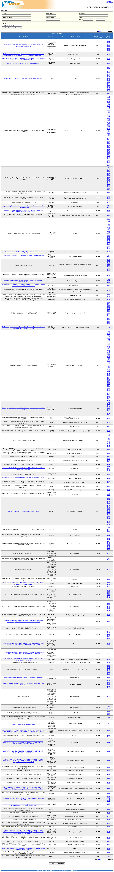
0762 (108, 279)
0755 (108, 229)
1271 (108, 445)
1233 (108, 240)
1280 (108, 75)
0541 (108, 219)
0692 (108, 227)
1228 (108, 72)
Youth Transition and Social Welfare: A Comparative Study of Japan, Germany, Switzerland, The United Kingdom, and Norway (23, 723)
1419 (108, 408)
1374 (108, 281)
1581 (108, 464)
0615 (108, 118)
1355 (108, 153)
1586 (108, 841)
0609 (108, 224)
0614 (108, 116)
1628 (108, 161)
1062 (108, 236)
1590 (108, 490)
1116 (108, 141)
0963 (108, 134)
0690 (108, 706)
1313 (108, 243)
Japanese (110, 2)
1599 (108, 90)
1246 (108, 252)
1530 (108, 158)
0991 (108, 235)
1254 (108, 149)
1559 (108, 449)
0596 (108, 115)
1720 (108, 823)
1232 (108, 806)
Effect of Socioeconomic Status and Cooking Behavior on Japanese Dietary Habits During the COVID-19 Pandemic (23, 849)
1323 (108, 582)
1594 (108, 413)
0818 (108, 231)
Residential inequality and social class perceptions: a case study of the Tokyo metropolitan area (23, 281)
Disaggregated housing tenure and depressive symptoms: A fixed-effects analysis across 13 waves (23, 256)
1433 (108, 849)
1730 (108, 51)
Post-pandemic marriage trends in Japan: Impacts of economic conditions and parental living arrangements (23, 45)
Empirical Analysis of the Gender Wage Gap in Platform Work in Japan (23, 252)
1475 (108, 157)
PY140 (108, 206)
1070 (108, 443)
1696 (108, 579)
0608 (108, 223)
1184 (108, 239)
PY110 (108, 723)
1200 (108, 145)
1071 (108, 138)
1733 (108, 735)
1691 (108, 461)
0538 (108, 439)
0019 (108, 434)
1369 (108, 593)
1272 (108, 632)
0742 (108, 122)
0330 (108, 99)
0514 (108, 107)
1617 (108, 247)
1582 (108, 211)
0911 (108, 234)
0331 (108, 100)
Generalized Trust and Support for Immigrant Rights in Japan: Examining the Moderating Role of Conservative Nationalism (23, 211)
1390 (108, 154)
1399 (108, 294)
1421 (108, 410)
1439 (108, 82)
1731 (108, 524)
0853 (108, 442)
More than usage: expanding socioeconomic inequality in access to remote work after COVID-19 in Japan (23, 684)
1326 (108, 634)
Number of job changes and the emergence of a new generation (23, 63)
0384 (108, 104)
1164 (108, 41)
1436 (108, 662)
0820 (108, 126)
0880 (108, 131)
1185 (108, 801)
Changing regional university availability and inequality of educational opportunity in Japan (23, 408)
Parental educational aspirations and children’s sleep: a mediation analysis (23, 677)
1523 (108, 48)
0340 (108, 438)
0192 (108, 437)
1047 (108, 529)
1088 (108, 40)
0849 (108, 129)
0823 (108, 799)
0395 (108, 797)
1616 (108, 246)
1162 (108, 820)
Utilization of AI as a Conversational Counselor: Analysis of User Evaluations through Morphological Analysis (23, 659)
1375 (108, 299)
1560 (108, 215)
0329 (108, 98)
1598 (108, 49)
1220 (108, 631)
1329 (108, 770)
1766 (108, 165)
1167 (108, 142)
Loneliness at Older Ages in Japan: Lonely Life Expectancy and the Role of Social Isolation (23, 799)
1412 (108, 635)
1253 (108, 148)
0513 (108, 106)
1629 (108, 162)
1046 (108, 63)
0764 (108, 404)
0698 (108, 441)
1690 (108, 460)
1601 (108, 638)
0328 (108, 96)
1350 (108, 78)
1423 (108, 730)
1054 (108, 137)
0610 (108, 225)
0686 (108, 431)
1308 (108, 152)
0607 (108, 221)
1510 (108, 290)
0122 (108, 435)
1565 (108, 296)
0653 (108, 119)
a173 (108, 327)
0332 (108, 102)
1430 (108, 81)
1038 (108, 478)
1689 (108, 459)
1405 (108, 708)
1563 (108, 621)
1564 (108, 742)
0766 (108, 123)
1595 (108, 414)
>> (105, 31)
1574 (108, 597)
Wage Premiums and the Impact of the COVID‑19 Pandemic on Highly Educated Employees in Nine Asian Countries (23, 583)
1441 (108, 85)
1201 (108, 146)
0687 (108, 121)
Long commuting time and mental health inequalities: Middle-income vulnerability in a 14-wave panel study (23, 206)
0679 (108, 493)
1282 (108, 486)
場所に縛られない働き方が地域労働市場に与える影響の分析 (23, 511)
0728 (108, 527)
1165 (108, 70)
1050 (108, 530)
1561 (108, 160)
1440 (108, 83)
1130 (108, 238)
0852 (108, 130)
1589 (108, 446)
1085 (108, 139)
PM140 (108, 207)
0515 (108, 108)
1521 (108, 637)
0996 (108, 135)
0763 (108, 402)
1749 (108, 628)
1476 (108, 495)
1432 (108, 156)
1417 (108, 405)
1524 (108, 87)
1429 (108, 46)
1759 (108, 418)
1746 (108, 93)
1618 (108, 248)
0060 (108, 856)
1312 (108, 242)
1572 (108, 595)
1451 (108, 426)
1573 (108, 596)
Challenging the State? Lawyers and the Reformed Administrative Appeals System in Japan (23, 478)
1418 (108, 406)
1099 (108, 804)
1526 (108, 767)
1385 (108, 244)
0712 (108, 526)
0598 (108, 220)
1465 (108, 453)
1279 (108, 44)
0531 (108, 111)
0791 (108, 125)
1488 (108, 59)
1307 (108, 150)
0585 (108, 114)
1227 (108, 42)
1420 (108, 409)
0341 (108, 103)
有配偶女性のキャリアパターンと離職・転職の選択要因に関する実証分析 (23, 79)
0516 (108, 110)
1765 (108, 164)
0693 (108, 228)
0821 (108, 127)
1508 (108, 282)
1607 (108, 532)
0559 (108, 112)
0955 (108, 803)
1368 (108, 592)
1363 (108, 591)
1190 (108, 143)
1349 (108, 45)
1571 (108, 586)
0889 (108, 133)
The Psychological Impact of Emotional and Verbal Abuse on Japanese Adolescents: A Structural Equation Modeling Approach (23, 327)
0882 (108, 232)
